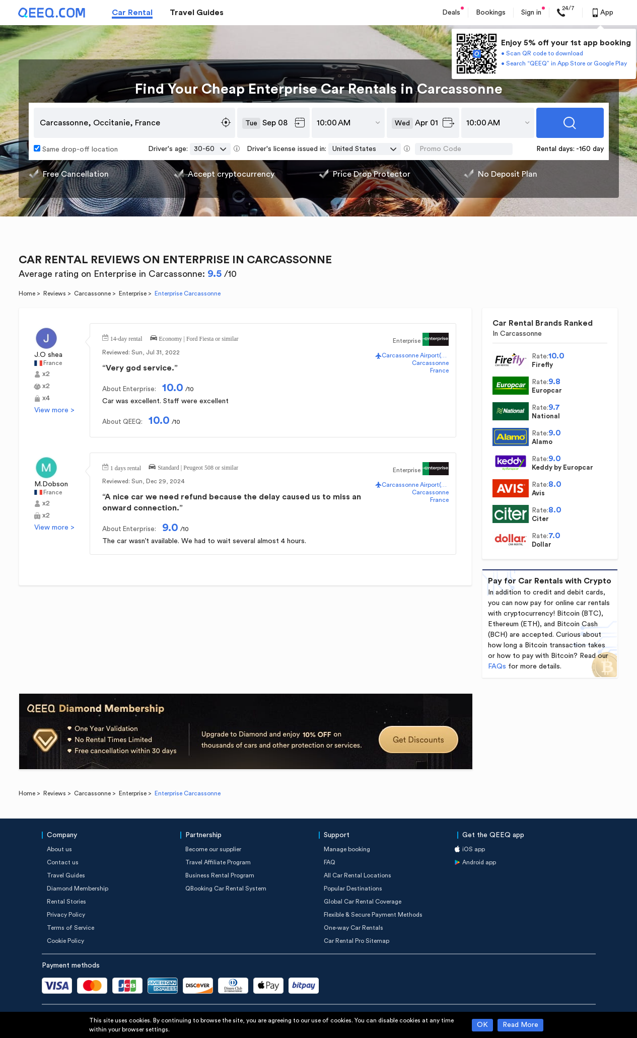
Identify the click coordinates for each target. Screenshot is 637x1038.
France (52, 363)
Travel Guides (197, 13)
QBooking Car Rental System (225, 888)
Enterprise (133, 293)
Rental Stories (66, 902)
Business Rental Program (219, 875)
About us (59, 849)
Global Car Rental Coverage (362, 902)
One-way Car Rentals (353, 928)
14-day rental (126, 338)
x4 (46, 398)
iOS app (473, 849)
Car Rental (132, 13)
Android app (479, 862)
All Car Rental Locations (357, 875)
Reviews (54, 293)
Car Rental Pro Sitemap (356, 941)
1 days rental (125, 467)
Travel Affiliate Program (218, 862)
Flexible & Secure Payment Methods (373, 915)
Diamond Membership (77, 888)
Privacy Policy (66, 915)
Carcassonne (92, 293)
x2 (46, 374)
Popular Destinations (353, 888)
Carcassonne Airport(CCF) (415, 355)
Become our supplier (213, 849)
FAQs (497, 666)
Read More (520, 1024)
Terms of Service (70, 928)
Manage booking (347, 849)
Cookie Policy (65, 941)
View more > (54, 410)
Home (27, 293)
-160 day (590, 149)
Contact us (63, 862)
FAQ (329, 862)
